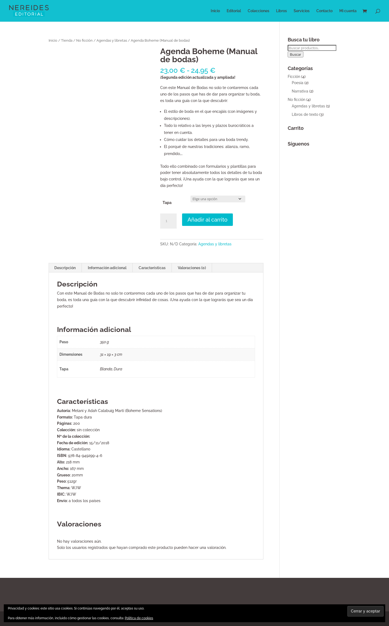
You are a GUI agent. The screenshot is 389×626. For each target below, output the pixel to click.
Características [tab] (152, 268)
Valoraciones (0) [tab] (192, 268)
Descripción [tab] (65, 268)
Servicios (302, 11)
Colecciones (258, 11)
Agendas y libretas (111, 40)
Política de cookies (139, 618)
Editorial (234, 11)
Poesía (297, 83)
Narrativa (300, 91)
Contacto (324, 11)
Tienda (66, 40)
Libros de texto (305, 114)
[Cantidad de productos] (168, 221)
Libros (281, 11)
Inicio (215, 11)
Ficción (294, 76)
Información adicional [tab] (107, 268)
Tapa (167, 202)
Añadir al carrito (207, 219)
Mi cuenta (348, 11)
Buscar (295, 54)
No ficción (84, 40)
